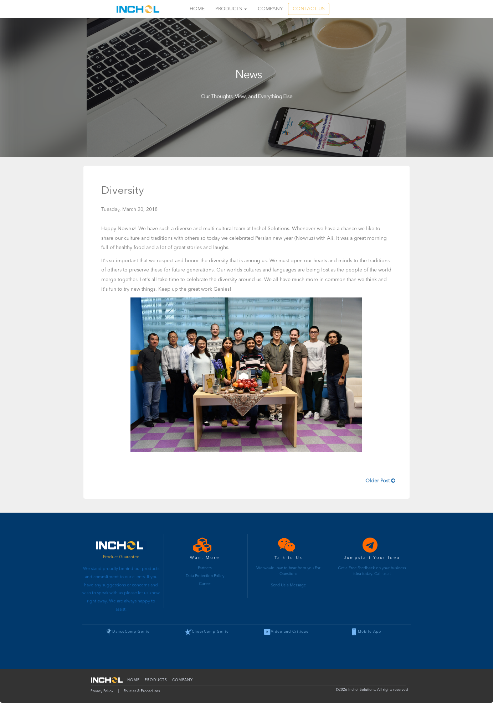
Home (197, 8)
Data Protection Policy (205, 576)
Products (231, 8)
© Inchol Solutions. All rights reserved (372, 689)
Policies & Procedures (142, 691)
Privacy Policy (102, 691)
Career (205, 584)
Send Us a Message (288, 585)
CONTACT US (309, 8)
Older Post (380, 480)
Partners (205, 568)
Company (270, 8)
